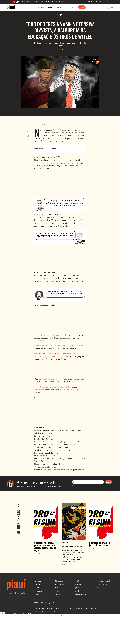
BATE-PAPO (98, 2)
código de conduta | (83, 608)
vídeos (98, 587)
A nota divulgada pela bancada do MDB (50, 335)
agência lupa (52, 603)
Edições (37, 584)
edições (41, 7)
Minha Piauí (38, 591)
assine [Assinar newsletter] (108, 482)
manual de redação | (69, 608)
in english (10, 593)
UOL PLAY (54, 1)
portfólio (78, 591)
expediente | (49, 608)
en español (21, 593)
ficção (77, 581)
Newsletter (38, 594)
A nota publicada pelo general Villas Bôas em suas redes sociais (60, 346)
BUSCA (90, 2)
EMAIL (105, 2)
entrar (74, 7)
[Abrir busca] (107, 7)
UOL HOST (35, 1)
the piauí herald (101, 584)
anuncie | (53, 612)
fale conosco (61, 612)
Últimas (37, 587)
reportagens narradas (103, 581)
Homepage (38, 581)
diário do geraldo (61, 581)
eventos (57, 594)
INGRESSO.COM (26, 1)
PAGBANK (41, 1)
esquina (57, 591)
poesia (77, 587)
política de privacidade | (42, 612)
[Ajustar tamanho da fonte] (28, 132)
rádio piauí (79, 584)
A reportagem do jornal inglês (52, 387)
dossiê (57, 587)
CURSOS (48, 1)
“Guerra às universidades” (52, 379)
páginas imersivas (81, 594)
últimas (50, 7)
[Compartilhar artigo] (28, 136)
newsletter (61, 7)
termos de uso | (95, 608)
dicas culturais (60, 584)
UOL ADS (60, 1)
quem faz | (58, 608)
